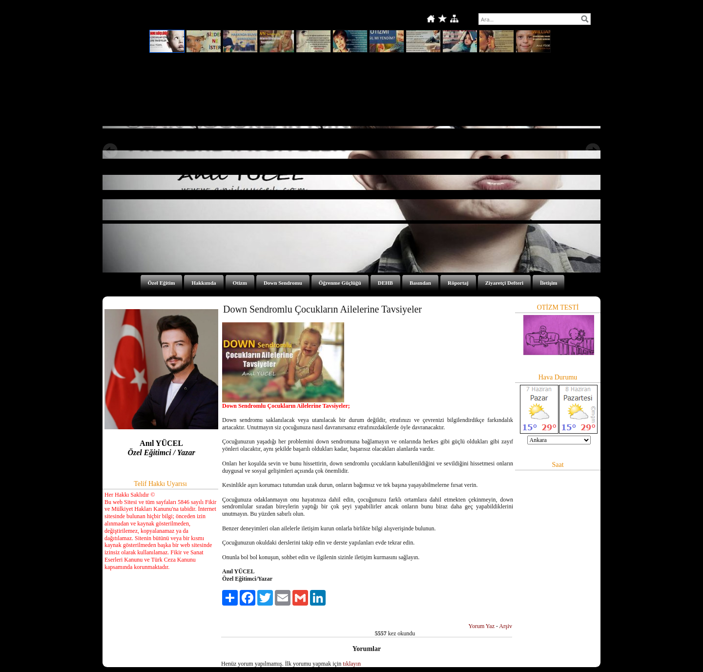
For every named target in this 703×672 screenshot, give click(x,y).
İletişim (548, 283)
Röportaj (458, 283)
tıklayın (352, 663)
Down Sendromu (283, 283)
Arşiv (505, 626)
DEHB (385, 283)
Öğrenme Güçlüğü (340, 283)
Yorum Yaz (482, 626)
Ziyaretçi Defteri (504, 283)
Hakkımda (203, 283)
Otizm (240, 283)
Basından (420, 283)
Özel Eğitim (161, 283)
